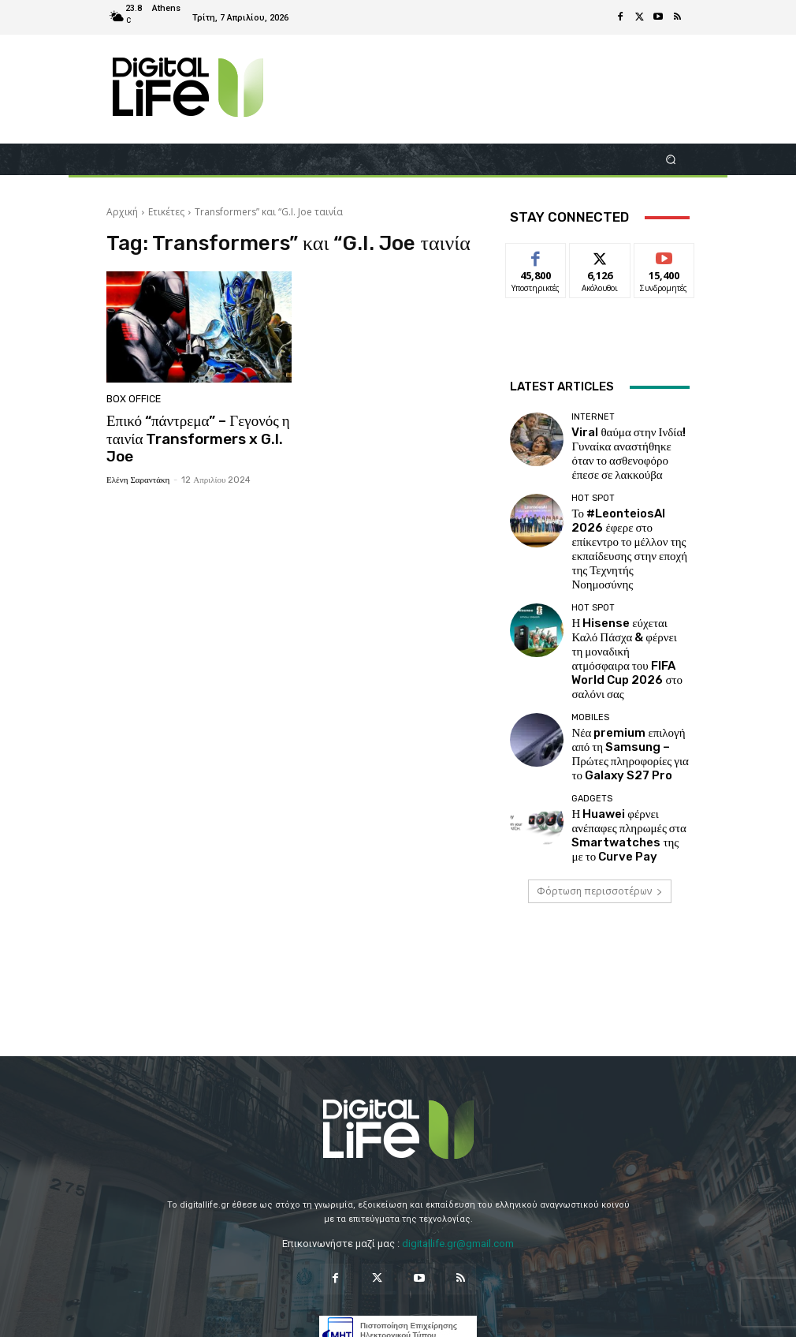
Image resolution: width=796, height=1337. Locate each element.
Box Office (131, 400)
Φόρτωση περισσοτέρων (600, 762)
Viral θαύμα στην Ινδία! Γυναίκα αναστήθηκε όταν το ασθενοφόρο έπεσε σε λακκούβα (629, 445)
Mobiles (590, 615)
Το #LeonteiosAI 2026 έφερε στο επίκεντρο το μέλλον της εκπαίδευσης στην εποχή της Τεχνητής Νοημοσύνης (628, 511)
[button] (671, 159)
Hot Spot (593, 482)
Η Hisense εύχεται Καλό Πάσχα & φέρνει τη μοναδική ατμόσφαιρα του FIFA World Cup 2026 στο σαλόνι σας (623, 578)
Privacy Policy (356, 1316)
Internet (593, 421)
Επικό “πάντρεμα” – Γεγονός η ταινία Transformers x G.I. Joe (189, 437)
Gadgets (591, 681)
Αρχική (122, 211)
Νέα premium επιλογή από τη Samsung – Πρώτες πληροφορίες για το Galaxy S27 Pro (627, 644)
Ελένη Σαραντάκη (137, 474)
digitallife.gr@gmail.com (458, 1115)
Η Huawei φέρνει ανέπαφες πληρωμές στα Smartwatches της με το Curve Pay (622, 710)
